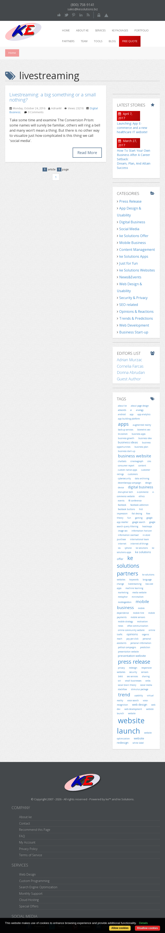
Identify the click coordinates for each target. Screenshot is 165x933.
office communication (137, 625)
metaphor (123, 596)
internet (122, 543)
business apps (138, 433)
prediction (145, 647)
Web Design (27, 874)
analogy (140, 410)
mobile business (133, 604)
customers (133, 474)
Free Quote (129, 41)
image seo (122, 530)
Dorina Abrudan (131, 372)
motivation (142, 621)
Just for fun (128, 263)
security (133, 672)
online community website (131, 630)
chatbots (122, 461)
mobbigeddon (124, 602)
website (132, 713)
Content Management (137, 249)
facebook (122, 504)
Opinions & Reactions (136, 311)
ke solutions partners (128, 565)
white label (138, 742)
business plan (141, 446)
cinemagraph (136, 461)
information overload (128, 535)
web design (139, 704)
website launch (131, 726)
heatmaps (147, 526)
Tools (98, 41)
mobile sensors (138, 617)
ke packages (120, 30)
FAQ (22, 836)
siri (119, 680)
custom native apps (127, 469)
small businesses (133, 680)
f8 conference (135, 500)
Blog (112, 41)
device (121, 487)
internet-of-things (139, 543)
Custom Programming (34, 881)
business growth (126, 438)
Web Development (134, 325)
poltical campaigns (127, 647)
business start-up (126, 451)
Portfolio (141, 30)
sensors (144, 672)
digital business (140, 487)
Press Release (130, 201)
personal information (140, 643)
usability (138, 695)
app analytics (144, 414)
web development (133, 709)
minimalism (138, 596)
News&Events (130, 277)
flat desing (137, 513)
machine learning (134, 588)
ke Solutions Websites (137, 270)
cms (149, 461)
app (131, 414)
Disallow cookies (147, 928)
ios (119, 547)
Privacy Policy (28, 849)
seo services (132, 676)
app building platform (129, 418)
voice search (133, 700)
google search (138, 522)
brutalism (123, 433)
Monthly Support (31, 893)
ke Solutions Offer (133, 235)
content (142, 465)
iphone (128, 547)
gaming (138, 517)
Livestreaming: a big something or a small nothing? (52, 97)
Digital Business (132, 222)
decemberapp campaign (129, 482)
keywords (134, 579)
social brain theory (127, 684)
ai (131, 410)
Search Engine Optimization (38, 887)
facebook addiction (139, 504)
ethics (142, 496)
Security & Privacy (133, 297)
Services (100, 30)
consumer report (126, 465)
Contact (24, 823)
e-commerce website (135, 494)
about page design (140, 405)
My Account (27, 842)
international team (139, 539)
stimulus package (139, 689)
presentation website (132, 656)
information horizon (141, 530)
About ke (82, 30)
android (122, 414)
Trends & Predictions (136, 318)
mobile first (138, 612)
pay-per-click (132, 638)
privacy (121, 667)
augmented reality (142, 424)
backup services (125, 429)
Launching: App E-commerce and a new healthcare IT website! (132, 127)
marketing (123, 592)
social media (146, 684)
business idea (145, 438)
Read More (87, 152)
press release (134, 661)
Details (143, 923)
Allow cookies (119, 928)
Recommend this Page (34, 830)
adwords (122, 410)
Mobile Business (132, 242)
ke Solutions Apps (133, 256)
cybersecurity (124, 478)
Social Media (129, 229)
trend (124, 694)
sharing (146, 676)
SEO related (128, 304)
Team (84, 41)
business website (134, 456)
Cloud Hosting (29, 900)
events (121, 500)
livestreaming (134, 583)
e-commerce (142, 491)
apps (123, 424)
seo (120, 676)
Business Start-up (133, 332)
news (120, 625)
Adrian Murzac (129, 359)
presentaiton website (128, 651)
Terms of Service (30, 855)
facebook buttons (126, 509)
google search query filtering (136, 524)
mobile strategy (125, 621)
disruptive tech (125, 491)
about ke (122, 405)
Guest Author (129, 378)
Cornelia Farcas (130, 366)
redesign (133, 667)
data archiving (142, 478)
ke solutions (142, 547)
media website (139, 592)
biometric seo (143, 429)
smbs (147, 680)
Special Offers (28, 906)
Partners (68, 41)
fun (129, 517)
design (148, 482)
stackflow (122, 689)
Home (66, 30)
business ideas (128, 442)
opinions (132, 634)
